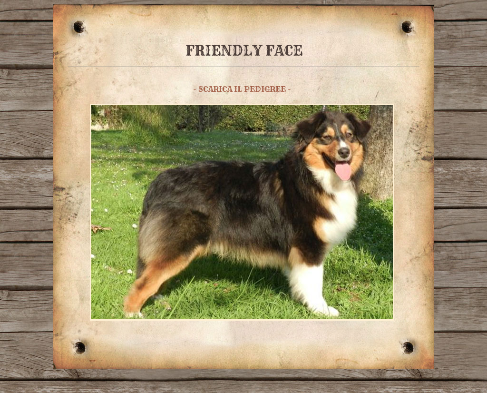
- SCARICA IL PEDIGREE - (242, 89)
